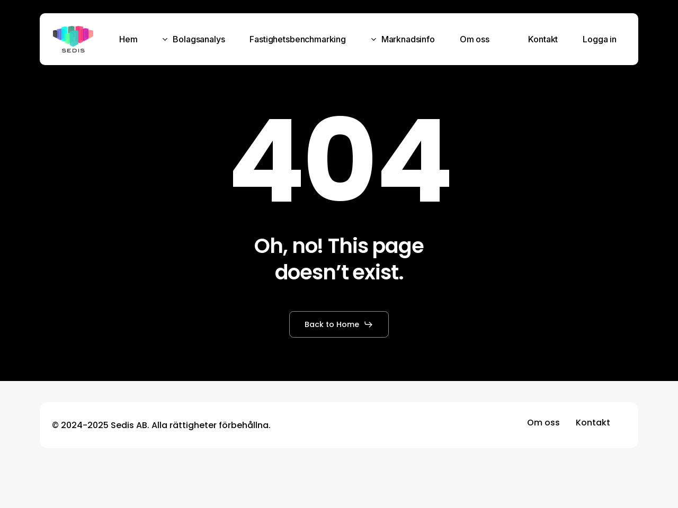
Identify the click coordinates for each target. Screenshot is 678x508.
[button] (339, 324)
